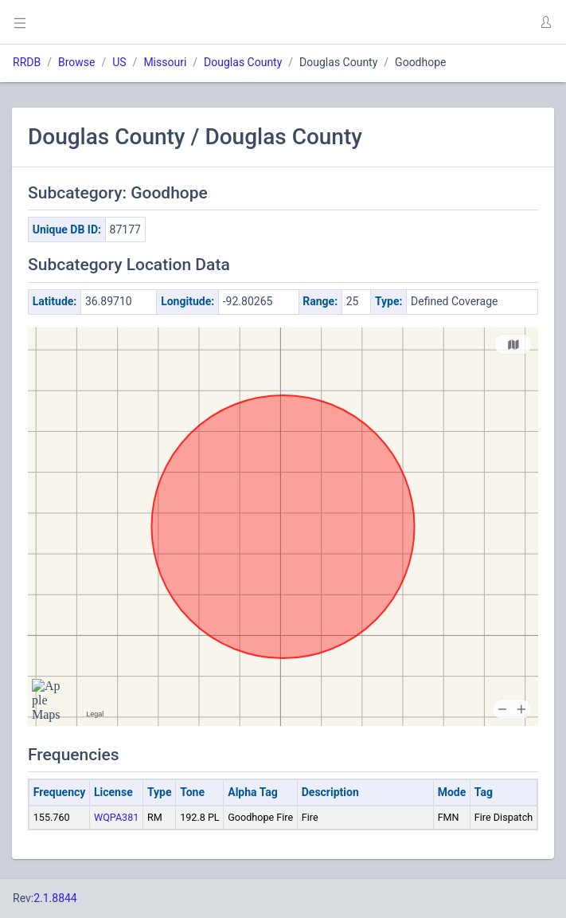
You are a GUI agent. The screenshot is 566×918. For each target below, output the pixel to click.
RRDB (27, 62)
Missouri (164, 62)
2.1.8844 (55, 898)
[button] (545, 22)
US (119, 62)
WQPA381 (116, 817)
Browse (76, 62)
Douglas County (243, 62)
